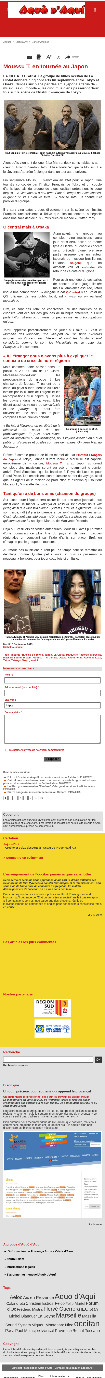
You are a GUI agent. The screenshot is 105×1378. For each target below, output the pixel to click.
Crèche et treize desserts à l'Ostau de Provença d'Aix (38, 843)
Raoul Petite (75, 657)
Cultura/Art (21, 42)
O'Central (51, 657)
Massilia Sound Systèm (17, 657)
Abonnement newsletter (10, 1370)
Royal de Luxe (92, 657)
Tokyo (25, 660)
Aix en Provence (31, 1292)
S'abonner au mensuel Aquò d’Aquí (29, 1270)
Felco (39, 1298)
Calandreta (91, 1293)
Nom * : (8, 674)
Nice (27, 1317)
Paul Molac (73, 1317)
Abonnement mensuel (27, 1370)
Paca (59, 1317)
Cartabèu (10, 834)
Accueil (7, 42)
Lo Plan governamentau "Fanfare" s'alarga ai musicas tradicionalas (44, 785)
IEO (54, 1302)
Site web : (10, 699)
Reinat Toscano (60, 1323)
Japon (48, 654)
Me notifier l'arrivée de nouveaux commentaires (36, 750)
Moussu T (54, 463)
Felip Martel (53, 1298)
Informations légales (19, 1262)
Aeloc (10, 1292)
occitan (42, 1316)
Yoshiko (34, 660)
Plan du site (39, 1370)
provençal (91, 1317)
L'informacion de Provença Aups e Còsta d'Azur (37, 1247)
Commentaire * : (13, 712)
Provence (39, 1323)
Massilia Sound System (63, 1309)
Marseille (96, 654)
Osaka (62, 657)
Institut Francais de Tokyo (27, 654)
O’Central (73, 292)
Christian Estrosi (21, 1298)
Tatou (6, 660)
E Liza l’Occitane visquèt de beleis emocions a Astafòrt (37, 776)
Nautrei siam (14, 1254)
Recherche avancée (14, 1060)
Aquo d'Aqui (64, 1291)
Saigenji (76, 263)
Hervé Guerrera (34, 1302)
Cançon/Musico (39, 42)
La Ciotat (59, 654)
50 (40, 794)
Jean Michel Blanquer (76, 1303)
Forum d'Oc (73, 1297)
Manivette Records (78, 654)
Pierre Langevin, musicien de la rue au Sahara (32, 788)
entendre (88, 267)
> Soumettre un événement (21, 853)
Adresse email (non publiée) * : (22, 687)
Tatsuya (15, 660)
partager (71, 56)
